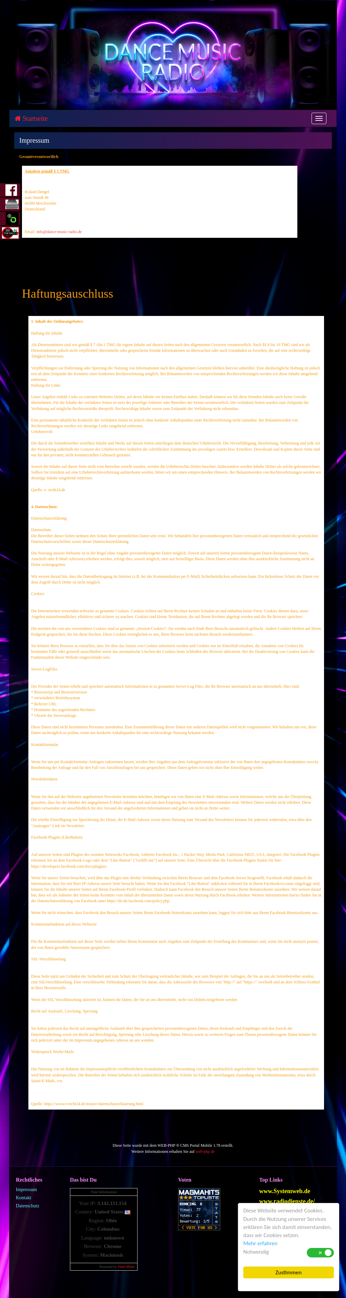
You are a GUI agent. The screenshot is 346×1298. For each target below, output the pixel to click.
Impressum (26, 1189)
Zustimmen (288, 1272)
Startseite (31, 118)
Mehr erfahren (260, 1243)
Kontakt (23, 1197)
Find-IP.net (126, 1267)
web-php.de (205, 1151)
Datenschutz (27, 1205)
